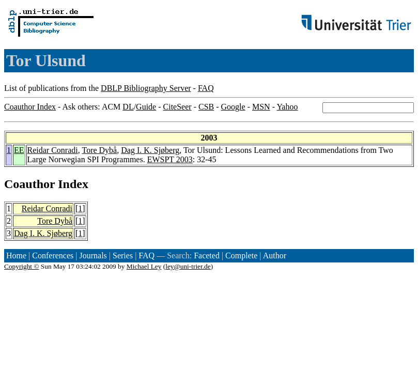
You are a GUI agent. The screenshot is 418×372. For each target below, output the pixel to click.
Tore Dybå (99, 150)
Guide (146, 106)
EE (19, 150)
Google (233, 106)
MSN (261, 106)
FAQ (206, 88)
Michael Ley (144, 266)
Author (274, 255)
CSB (206, 106)
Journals (92, 255)
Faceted (207, 255)
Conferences (52, 255)
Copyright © (21, 266)
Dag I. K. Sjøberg (150, 150)
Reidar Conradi (52, 150)
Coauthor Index (30, 106)
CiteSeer (177, 106)
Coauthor (29, 184)
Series (123, 255)
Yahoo (287, 106)
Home (16, 255)
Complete (241, 255)
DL (127, 106)
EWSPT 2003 (170, 159)
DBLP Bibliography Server (146, 88)
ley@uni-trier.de (187, 266)
